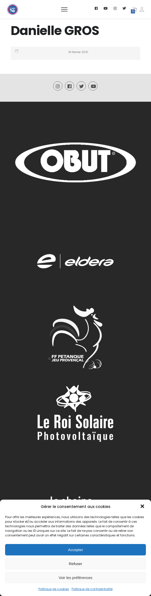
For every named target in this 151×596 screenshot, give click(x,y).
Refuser (75, 564)
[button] (143, 507)
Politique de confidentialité (92, 589)
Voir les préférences (75, 577)
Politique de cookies (53, 589)
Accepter (75, 550)
